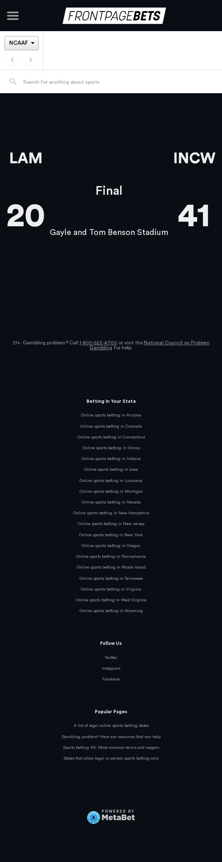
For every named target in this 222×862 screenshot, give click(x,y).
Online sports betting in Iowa (111, 469)
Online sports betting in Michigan (111, 491)
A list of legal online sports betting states (111, 726)
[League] (22, 43)
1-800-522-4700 (98, 342)
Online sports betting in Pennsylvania (111, 556)
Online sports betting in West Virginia (111, 600)
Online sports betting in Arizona (111, 415)
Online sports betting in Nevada (111, 502)
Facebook (111, 679)
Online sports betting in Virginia (111, 589)
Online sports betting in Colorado (111, 426)
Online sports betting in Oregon (111, 546)
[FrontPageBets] (111, 15)
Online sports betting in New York (111, 535)
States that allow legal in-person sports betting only (111, 758)
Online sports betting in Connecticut (111, 437)
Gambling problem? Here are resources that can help (111, 737)
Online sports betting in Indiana (111, 459)
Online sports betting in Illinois (111, 448)
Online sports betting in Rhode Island (111, 567)
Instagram (111, 668)
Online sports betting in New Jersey (111, 524)
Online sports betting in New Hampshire (111, 513)
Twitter (111, 658)
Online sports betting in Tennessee (111, 578)
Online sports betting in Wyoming (111, 611)
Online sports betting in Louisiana (111, 481)
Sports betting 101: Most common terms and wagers (111, 748)
